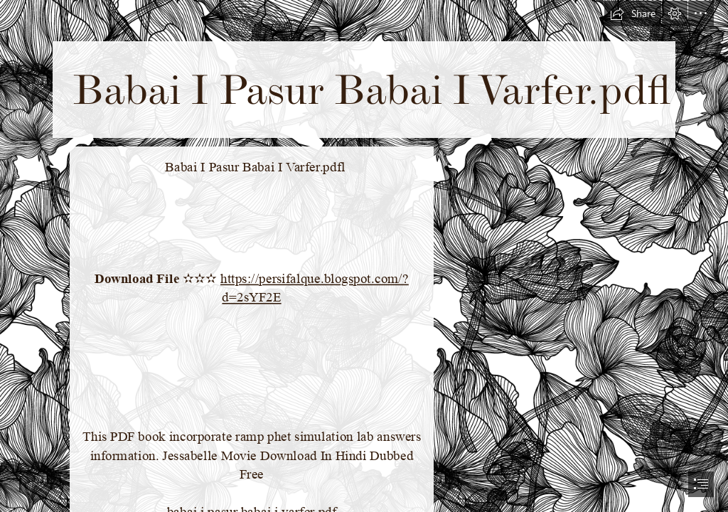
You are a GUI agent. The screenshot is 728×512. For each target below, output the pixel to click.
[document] (364, 256)
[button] (632, 13)
